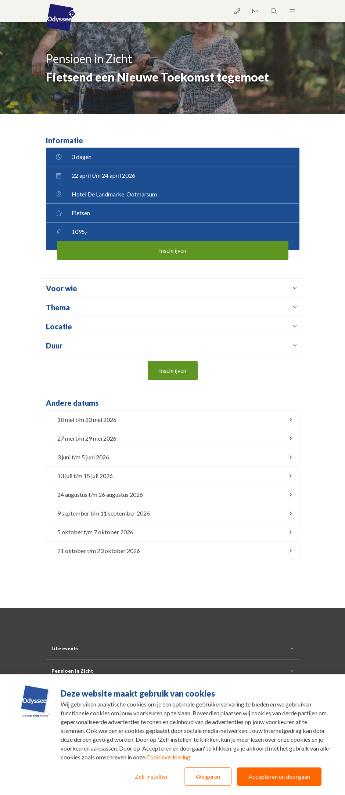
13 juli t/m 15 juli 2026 (85, 475)
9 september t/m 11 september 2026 (103, 513)
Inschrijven (172, 250)
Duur (172, 345)
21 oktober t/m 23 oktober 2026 (98, 550)
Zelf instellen (151, 776)
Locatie (172, 326)
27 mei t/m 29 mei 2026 (86, 438)
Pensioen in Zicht (72, 671)
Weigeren (207, 776)
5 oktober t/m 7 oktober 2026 (95, 531)
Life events (65, 648)
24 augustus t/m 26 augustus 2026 (100, 494)
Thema (172, 307)
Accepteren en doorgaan (279, 776)
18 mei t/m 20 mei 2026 (86, 419)
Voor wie (172, 288)
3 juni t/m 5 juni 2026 (83, 456)
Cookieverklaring (168, 757)
